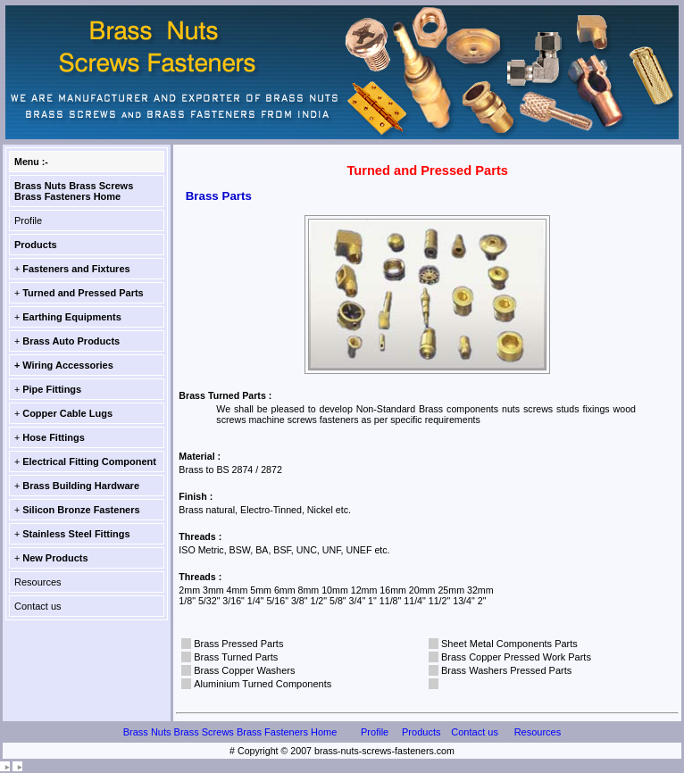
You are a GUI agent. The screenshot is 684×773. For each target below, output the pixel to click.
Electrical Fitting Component (89, 461)
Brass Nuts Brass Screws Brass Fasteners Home (73, 191)
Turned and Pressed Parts (83, 292)
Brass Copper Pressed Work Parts (516, 657)
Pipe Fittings (51, 389)
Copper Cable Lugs (67, 413)
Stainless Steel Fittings (75, 533)
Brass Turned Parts (236, 657)
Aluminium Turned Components (262, 683)
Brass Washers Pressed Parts (506, 670)
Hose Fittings (53, 437)
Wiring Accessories (67, 365)
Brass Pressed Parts (238, 643)
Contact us (38, 606)
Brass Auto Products (71, 341)
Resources (38, 582)
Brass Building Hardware (80, 485)
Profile (28, 220)
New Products (55, 558)
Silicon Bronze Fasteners (80, 509)
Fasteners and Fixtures (75, 268)
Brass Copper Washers (244, 670)
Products (35, 244)
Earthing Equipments (71, 317)
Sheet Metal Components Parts (509, 643)
